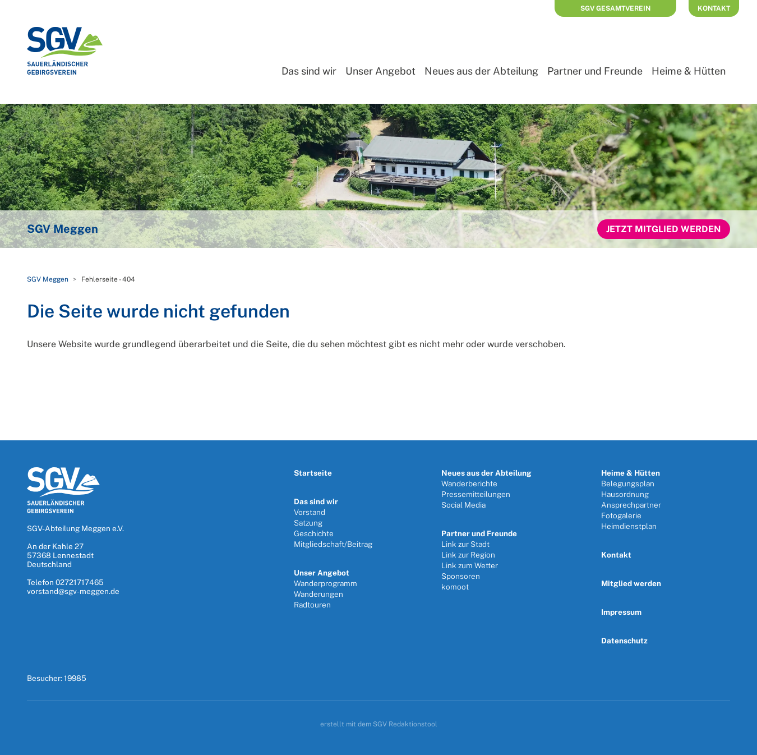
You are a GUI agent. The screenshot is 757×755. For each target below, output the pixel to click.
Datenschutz (624, 640)
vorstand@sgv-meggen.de (73, 591)
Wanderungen (318, 594)
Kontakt (714, 8)
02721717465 (80, 582)
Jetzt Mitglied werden (663, 229)
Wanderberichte (469, 483)
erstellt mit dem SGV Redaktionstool (378, 724)
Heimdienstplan (629, 526)
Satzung (308, 522)
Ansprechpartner (631, 504)
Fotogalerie (621, 515)
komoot (455, 586)
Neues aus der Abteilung (481, 71)
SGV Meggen (47, 279)
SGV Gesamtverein (615, 8)
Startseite (313, 472)
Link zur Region (468, 554)
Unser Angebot (380, 71)
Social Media (463, 504)
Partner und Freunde (595, 71)
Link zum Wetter (469, 565)
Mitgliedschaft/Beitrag (333, 544)
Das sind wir (308, 71)
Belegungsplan (627, 483)
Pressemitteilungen (475, 494)
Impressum (621, 611)
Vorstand (309, 512)
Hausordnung (625, 494)
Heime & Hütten (689, 71)
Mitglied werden (631, 583)
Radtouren (312, 604)
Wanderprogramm (325, 583)
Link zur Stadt (465, 544)
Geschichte (314, 533)
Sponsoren (460, 576)
